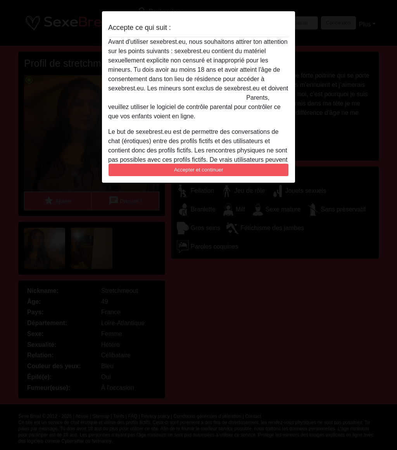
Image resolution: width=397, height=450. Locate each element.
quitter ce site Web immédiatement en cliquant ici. (176, 97)
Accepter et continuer (198, 170)
